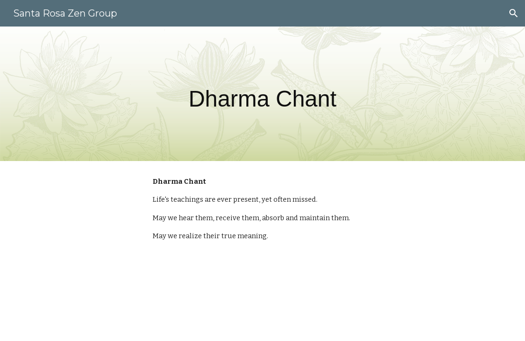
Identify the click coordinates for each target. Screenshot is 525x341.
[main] (262, 93)
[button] (513, 13)
